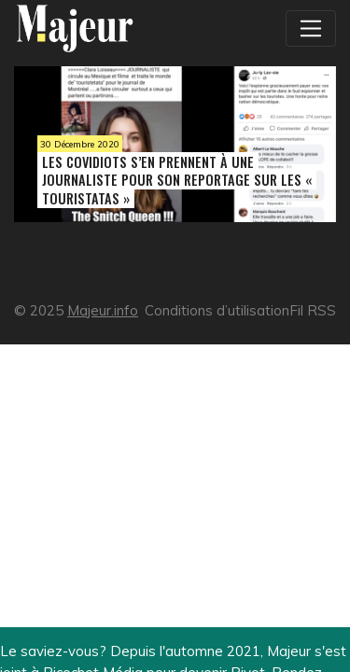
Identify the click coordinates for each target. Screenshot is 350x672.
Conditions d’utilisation (217, 310)
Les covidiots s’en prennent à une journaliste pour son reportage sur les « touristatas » (177, 179)
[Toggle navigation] (311, 28)
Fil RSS (312, 310)
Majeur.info (102, 310)
